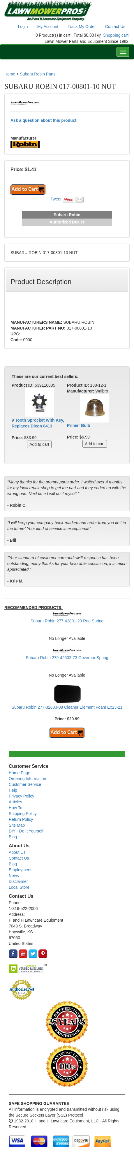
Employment (20, 869)
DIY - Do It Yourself (26, 831)
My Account (47, 26)
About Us (17, 852)
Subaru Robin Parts (37, 74)
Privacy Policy (21, 796)
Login (23, 26)
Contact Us (115, 26)
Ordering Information (27, 778)
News (14, 875)
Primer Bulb (78, 425)
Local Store (19, 887)
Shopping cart (116, 35)
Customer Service (25, 784)
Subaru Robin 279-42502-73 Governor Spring (67, 657)
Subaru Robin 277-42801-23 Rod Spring (67, 621)
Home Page (19, 772)
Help (13, 790)
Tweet (55, 199)
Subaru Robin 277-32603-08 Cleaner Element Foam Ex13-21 (67, 707)
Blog (13, 837)
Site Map (17, 825)
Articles (15, 802)
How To (15, 807)
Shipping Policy (23, 813)
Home (9, 74)
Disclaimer (18, 881)
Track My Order (82, 26)
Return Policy (21, 819)
